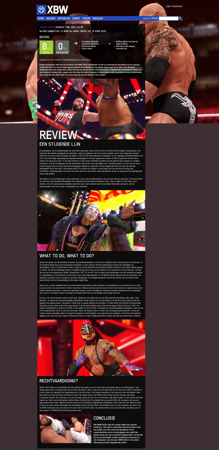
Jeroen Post (47, 27)
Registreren (177, 6)
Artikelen (64, 18)
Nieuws (50, 18)
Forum (86, 18)
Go (180, 18)
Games (76, 18)
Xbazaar (98, 18)
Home (41, 18)
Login (168, 6)
